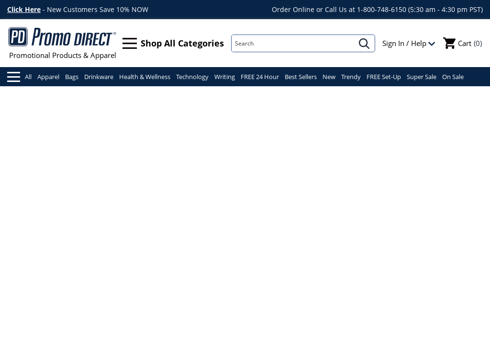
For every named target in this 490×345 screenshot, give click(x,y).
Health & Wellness (144, 76)
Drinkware (98, 76)
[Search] (293, 43)
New (329, 76)
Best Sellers (301, 76)
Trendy (351, 76)
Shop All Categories (173, 43)
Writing (224, 76)
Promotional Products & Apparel (62, 43)
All (19, 77)
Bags (71, 76)
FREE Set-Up (384, 76)
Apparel (48, 76)
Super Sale (421, 76)
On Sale (453, 76)
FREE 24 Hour (260, 76)
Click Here (24, 9)
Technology (192, 76)
